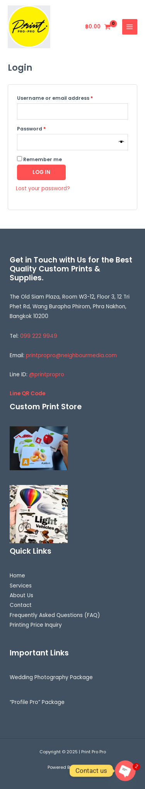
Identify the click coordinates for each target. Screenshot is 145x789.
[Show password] (121, 142)
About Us (21, 595)
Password (42, 128)
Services (21, 585)
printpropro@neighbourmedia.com (71, 355)
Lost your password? (43, 188)
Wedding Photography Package (51, 677)
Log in (41, 172)
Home (17, 575)
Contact (21, 605)
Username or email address (66, 97)
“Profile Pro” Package (37, 702)
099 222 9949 (38, 336)
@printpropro (46, 374)
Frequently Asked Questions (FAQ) (55, 615)
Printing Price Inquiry (36, 625)
